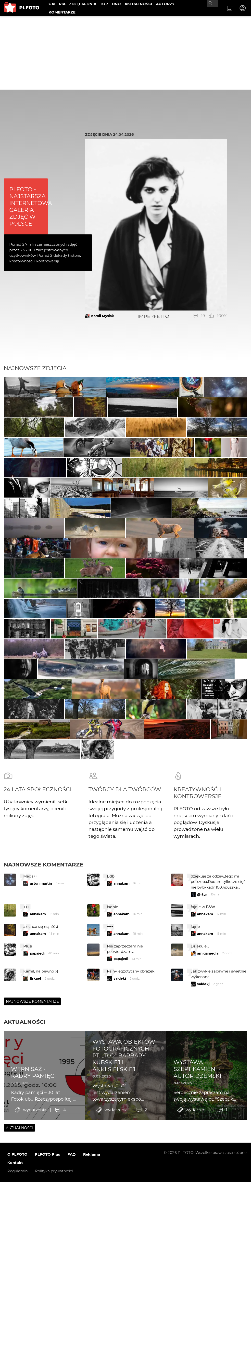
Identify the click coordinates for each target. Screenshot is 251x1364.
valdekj (119, 1305)
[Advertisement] (125, 52)
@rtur (202, 1221)
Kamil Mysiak (102, 316)
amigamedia (207, 1280)
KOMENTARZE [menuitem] (62, 12)
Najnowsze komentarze (43, 1191)
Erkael (35, 1305)
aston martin (41, 1210)
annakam (121, 1210)
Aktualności (25, 1348)
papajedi (37, 1280)
